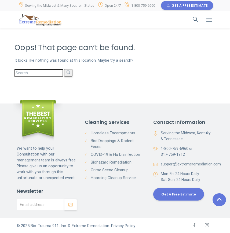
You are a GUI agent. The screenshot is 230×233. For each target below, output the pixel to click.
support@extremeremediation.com (191, 164)
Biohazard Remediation (111, 162)
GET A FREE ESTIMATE (187, 5)
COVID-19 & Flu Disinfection (115, 154)
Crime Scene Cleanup (110, 170)
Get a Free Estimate (178, 194)
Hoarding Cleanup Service (113, 177)
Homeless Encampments (113, 133)
